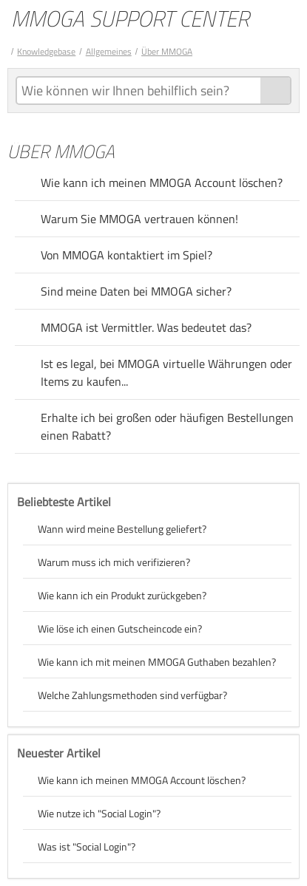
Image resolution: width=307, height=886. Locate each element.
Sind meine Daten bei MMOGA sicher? (136, 291)
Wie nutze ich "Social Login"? (99, 813)
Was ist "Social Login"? (86, 846)
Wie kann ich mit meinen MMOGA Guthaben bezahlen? (157, 661)
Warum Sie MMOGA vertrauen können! (139, 219)
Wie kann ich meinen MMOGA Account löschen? (162, 182)
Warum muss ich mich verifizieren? (114, 562)
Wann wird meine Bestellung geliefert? (122, 528)
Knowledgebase (46, 51)
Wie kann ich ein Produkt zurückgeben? (122, 595)
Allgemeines (109, 51)
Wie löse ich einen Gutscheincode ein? (120, 628)
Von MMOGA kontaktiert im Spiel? (126, 255)
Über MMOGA (166, 51)
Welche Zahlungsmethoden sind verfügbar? (132, 695)
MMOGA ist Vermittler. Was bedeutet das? (146, 327)
